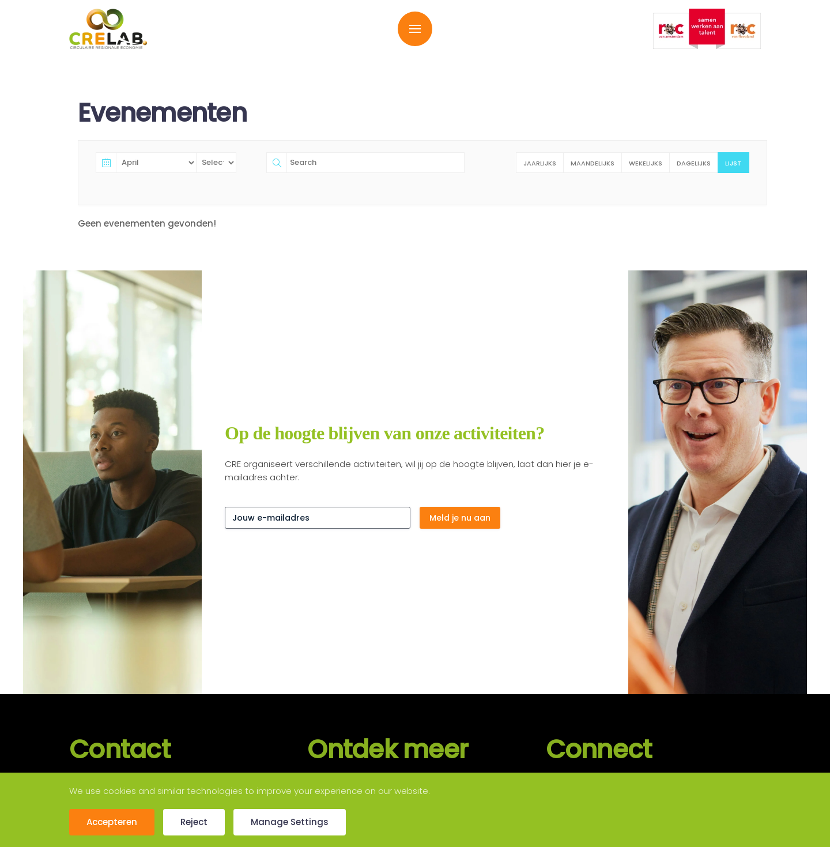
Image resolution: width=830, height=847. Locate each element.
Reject (193, 822)
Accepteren (111, 822)
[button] (415, 29)
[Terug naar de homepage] (108, 29)
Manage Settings (290, 822)
